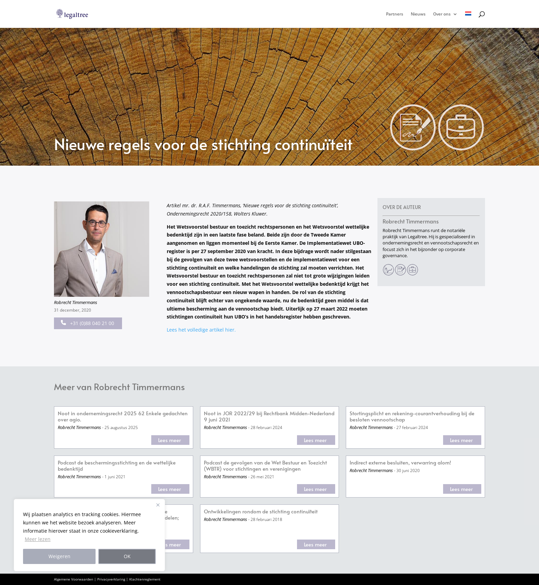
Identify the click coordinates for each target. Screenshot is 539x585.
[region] (89, 535)
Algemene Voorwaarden (73, 579)
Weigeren (59, 556)
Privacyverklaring (111, 579)
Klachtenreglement (145, 579)
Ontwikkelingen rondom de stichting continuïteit (261, 511)
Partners (394, 14)
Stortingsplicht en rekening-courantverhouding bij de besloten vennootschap (412, 416)
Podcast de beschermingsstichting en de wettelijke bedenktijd (117, 465)
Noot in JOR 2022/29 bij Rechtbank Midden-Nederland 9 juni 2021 (269, 416)
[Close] (158, 505)
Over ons (442, 14)
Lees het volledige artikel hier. (201, 329)
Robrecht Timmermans (75, 302)
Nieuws (418, 14)
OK (127, 556)
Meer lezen (38, 539)
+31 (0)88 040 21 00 (87, 323)
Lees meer (169, 439)
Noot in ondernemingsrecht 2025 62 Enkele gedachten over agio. (123, 416)
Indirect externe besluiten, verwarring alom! (400, 462)
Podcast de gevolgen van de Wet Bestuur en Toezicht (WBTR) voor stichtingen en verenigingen (265, 465)
